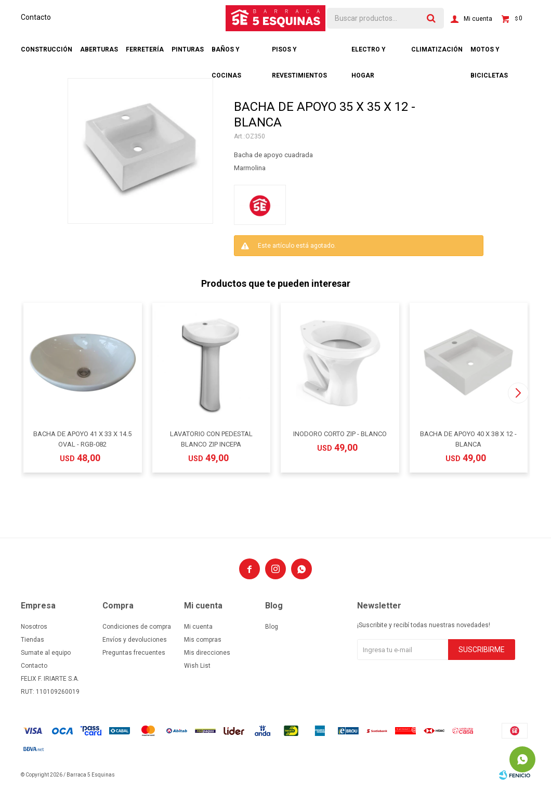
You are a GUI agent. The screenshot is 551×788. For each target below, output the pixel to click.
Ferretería (145, 49)
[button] (518, 393)
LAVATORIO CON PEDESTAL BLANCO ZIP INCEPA (211, 439)
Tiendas (32, 639)
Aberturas (99, 49)
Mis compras (202, 639)
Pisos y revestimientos (299, 54)
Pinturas (188, 49)
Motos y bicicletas (489, 54)
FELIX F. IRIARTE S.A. (50, 678)
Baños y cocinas (226, 54)
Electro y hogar (368, 54)
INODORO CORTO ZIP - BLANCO (340, 434)
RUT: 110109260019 (50, 691)
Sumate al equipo (46, 652)
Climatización (437, 49)
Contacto (36, 17)
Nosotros (34, 626)
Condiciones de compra (136, 626)
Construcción (46, 49)
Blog (271, 626)
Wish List (197, 665)
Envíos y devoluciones (134, 639)
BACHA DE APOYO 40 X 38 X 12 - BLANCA (468, 439)
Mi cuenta (198, 626)
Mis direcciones (207, 652)
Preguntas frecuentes (133, 652)
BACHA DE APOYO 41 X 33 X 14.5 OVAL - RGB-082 (82, 439)
